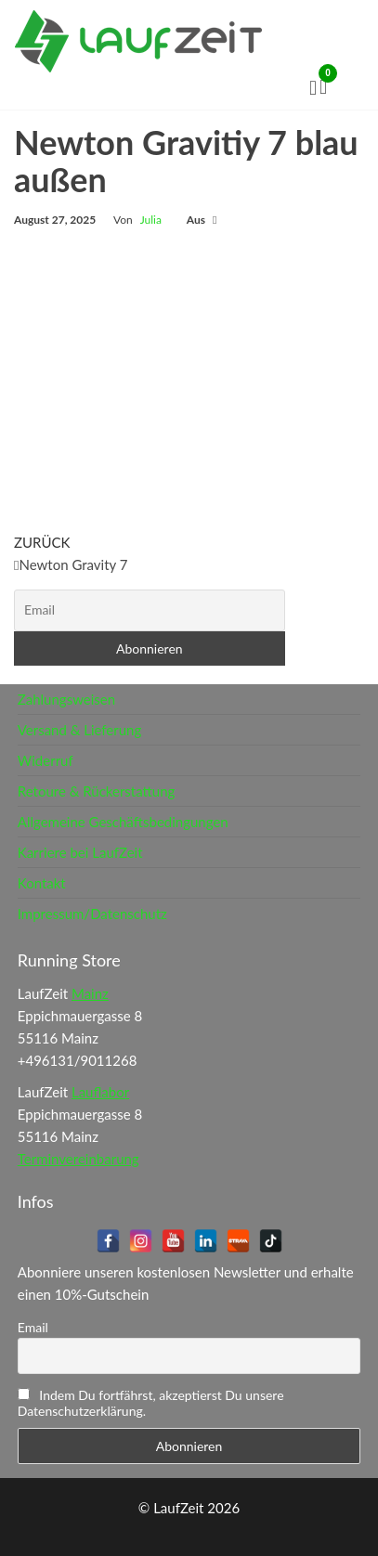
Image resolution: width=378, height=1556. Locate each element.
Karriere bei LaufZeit (80, 852)
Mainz (90, 993)
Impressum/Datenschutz (92, 913)
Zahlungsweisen (66, 699)
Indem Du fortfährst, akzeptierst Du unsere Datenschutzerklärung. (151, 1403)
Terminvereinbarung (78, 1158)
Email (33, 1327)
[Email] (149, 610)
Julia (151, 220)
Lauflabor (100, 1091)
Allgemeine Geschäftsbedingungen (123, 821)
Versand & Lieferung (80, 729)
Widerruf (45, 760)
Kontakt (42, 883)
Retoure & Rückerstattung (97, 791)
